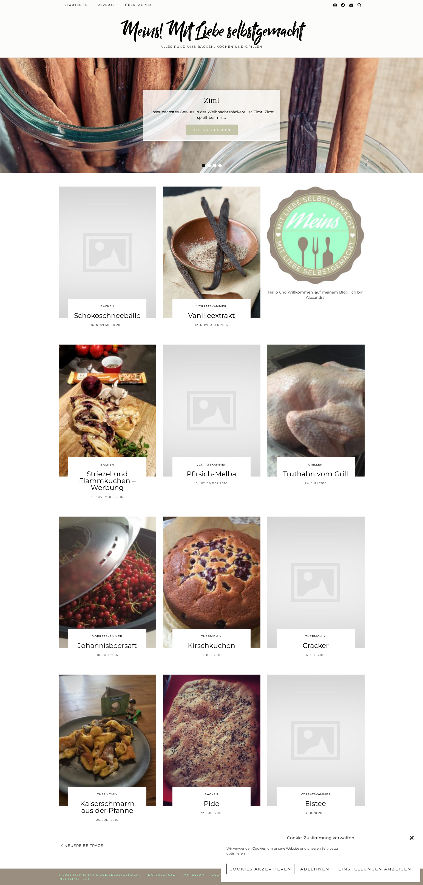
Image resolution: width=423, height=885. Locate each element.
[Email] (351, 5)
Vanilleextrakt (211, 315)
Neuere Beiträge (82, 845)
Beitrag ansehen (212, 130)
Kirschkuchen (211, 645)
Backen (107, 306)
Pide (211, 803)
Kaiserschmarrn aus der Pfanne (107, 806)
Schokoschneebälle (107, 315)
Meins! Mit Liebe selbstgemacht (211, 31)
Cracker (316, 645)
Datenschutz (161, 874)
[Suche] (359, 5)
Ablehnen (315, 869)
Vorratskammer (211, 306)
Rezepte (106, 5)
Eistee (315, 803)
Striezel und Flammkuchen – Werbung (107, 481)
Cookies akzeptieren (260, 869)
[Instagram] (335, 5)
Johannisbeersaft (107, 645)
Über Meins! (138, 5)
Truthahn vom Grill (315, 474)
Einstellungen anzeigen (374, 869)
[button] (412, 838)
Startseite (76, 5)
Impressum (193, 874)
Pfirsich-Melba (211, 474)
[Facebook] (343, 5)
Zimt (211, 100)
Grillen (315, 464)
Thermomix (211, 636)
